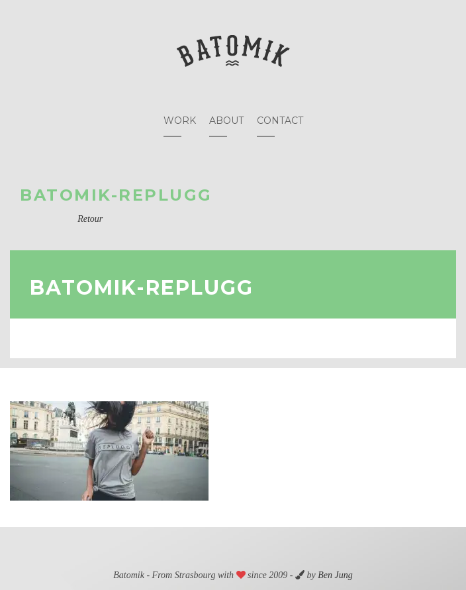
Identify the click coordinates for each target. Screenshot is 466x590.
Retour (90, 219)
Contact (280, 120)
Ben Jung (335, 575)
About (226, 120)
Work (179, 120)
